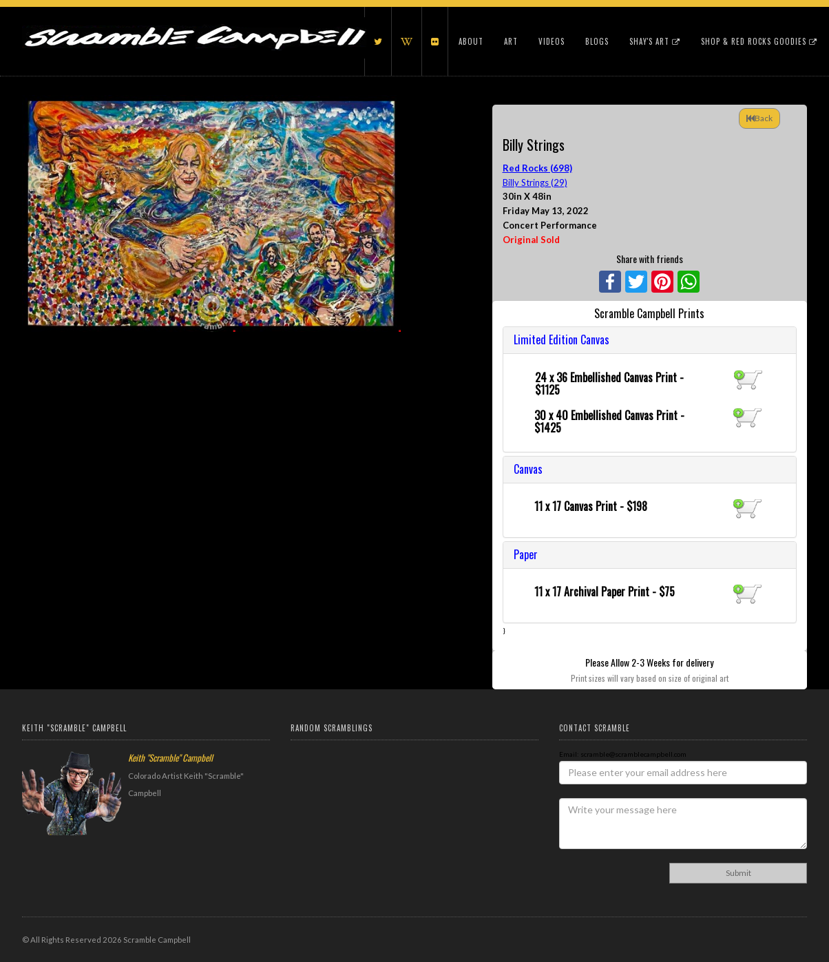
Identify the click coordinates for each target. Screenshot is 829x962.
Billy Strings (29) (535, 182)
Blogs (597, 41)
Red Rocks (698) (537, 168)
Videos (551, 41)
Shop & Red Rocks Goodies (759, 41)
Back (759, 118)
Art (511, 41)
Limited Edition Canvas (561, 339)
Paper (526, 554)
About (471, 41)
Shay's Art (654, 41)
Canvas (528, 469)
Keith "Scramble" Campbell (170, 757)
